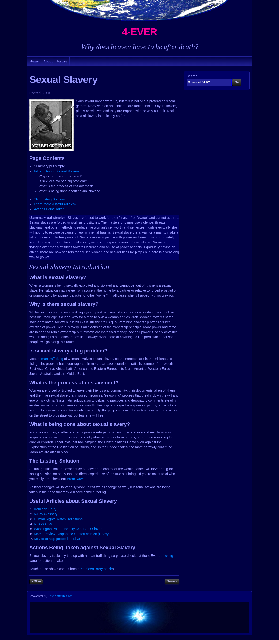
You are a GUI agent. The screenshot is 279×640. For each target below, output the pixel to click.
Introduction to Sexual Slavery (56, 171)
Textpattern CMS (60, 596)
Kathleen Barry (45, 509)
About (47, 61)
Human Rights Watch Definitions (58, 519)
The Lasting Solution (49, 199)
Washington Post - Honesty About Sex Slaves (68, 529)
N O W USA (43, 524)
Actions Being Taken (49, 209)
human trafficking (50, 359)
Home (34, 61)
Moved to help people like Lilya (57, 539)
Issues (62, 61)
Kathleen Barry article (96, 569)
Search (192, 76)
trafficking (166, 556)
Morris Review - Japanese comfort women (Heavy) (72, 534)
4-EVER (139, 31)
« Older (36, 581)
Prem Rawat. (76, 479)
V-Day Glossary (45, 514)
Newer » (172, 581)
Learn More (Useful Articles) (55, 204)
